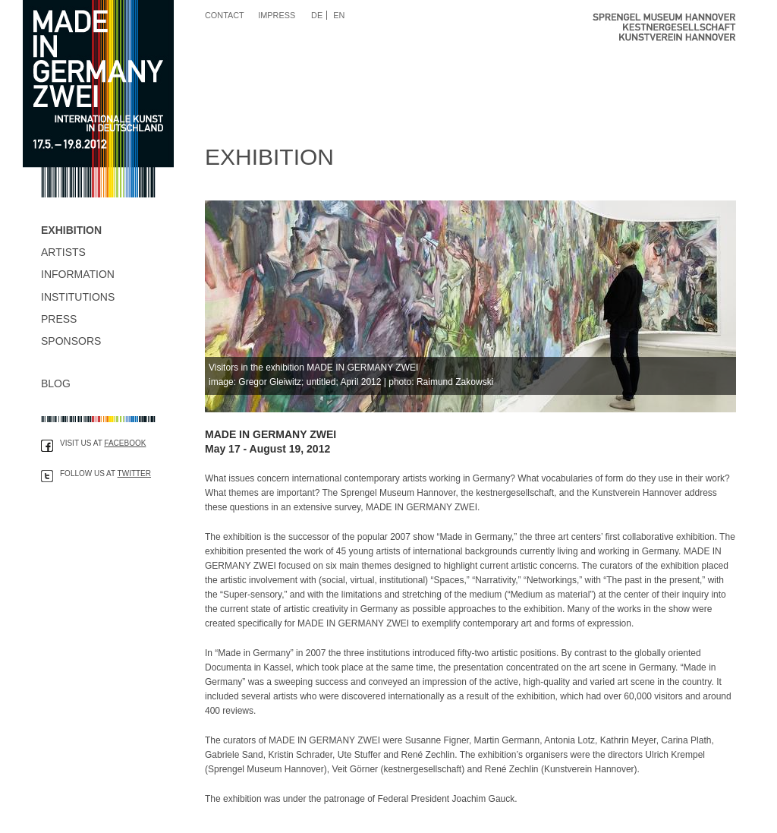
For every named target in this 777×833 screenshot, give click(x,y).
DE (316, 15)
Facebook (125, 443)
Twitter (134, 473)
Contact (224, 15)
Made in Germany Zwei (99, 98)
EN (338, 15)
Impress (276, 15)
